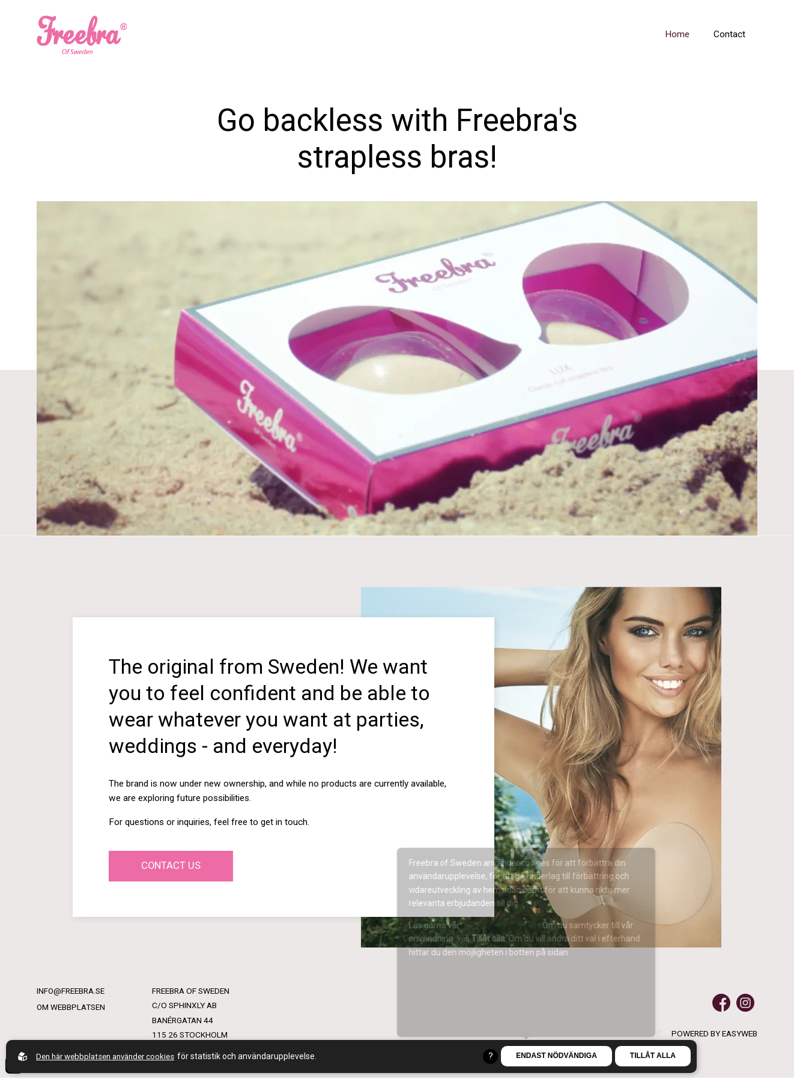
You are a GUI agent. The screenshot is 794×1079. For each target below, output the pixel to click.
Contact (729, 34)
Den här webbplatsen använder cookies (110, 1056)
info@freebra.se (71, 992)
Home (677, 34)
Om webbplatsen (71, 1008)
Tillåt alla (653, 1056)
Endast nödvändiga (556, 1056)
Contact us (172, 866)
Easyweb (739, 1034)
